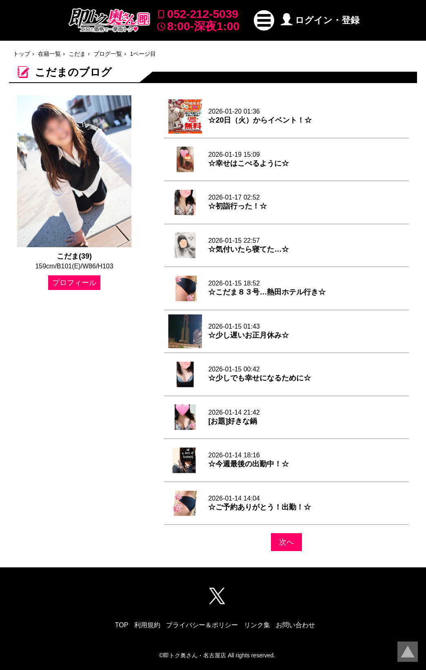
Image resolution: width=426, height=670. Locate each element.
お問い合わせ (295, 625)
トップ (21, 54)
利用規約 (147, 625)
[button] (264, 20)
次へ (286, 542)
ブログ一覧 (107, 54)
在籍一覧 (49, 54)
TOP (122, 625)
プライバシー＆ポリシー (202, 625)
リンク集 (257, 625)
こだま (77, 54)
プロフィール (74, 283)
